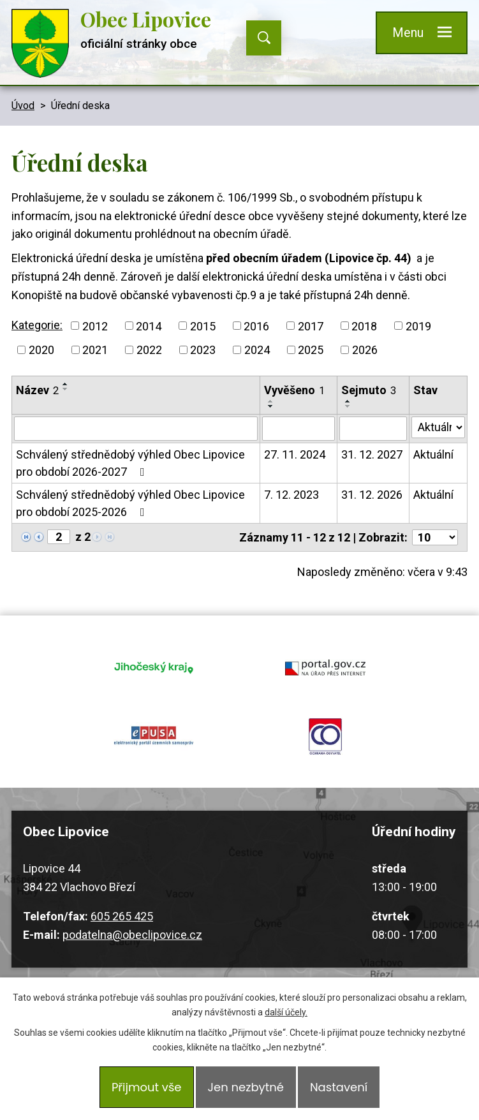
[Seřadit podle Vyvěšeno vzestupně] (271, 401)
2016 (256, 325)
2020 (41, 350)
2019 (418, 325)
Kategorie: (37, 325)
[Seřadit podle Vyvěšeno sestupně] (271, 406)
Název (37, 390)
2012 (95, 325)
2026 (365, 350)
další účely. (286, 1012)
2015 (203, 325)
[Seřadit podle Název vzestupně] (66, 384)
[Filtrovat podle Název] (136, 428)
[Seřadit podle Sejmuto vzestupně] (348, 401)
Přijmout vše (147, 1087)
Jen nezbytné (246, 1087)
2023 (203, 350)
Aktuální (433, 454)
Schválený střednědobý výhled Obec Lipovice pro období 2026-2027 (130, 463)
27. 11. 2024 (294, 454)
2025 (310, 350)
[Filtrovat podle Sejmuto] (373, 428)
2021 (95, 350)
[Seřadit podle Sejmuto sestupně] (348, 406)
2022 (149, 350)
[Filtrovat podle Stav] (438, 427)
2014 (148, 325)
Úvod (22, 105)
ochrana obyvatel (325, 736)
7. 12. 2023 (291, 494)
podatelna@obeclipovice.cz (132, 934)
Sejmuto (368, 390)
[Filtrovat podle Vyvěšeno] (298, 428)
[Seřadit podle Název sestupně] (66, 389)
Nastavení (338, 1087)
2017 (310, 325)
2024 (257, 350)
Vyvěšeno (294, 390)
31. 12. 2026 (371, 494)
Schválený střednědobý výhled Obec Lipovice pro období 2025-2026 (130, 503)
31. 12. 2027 (371, 454)
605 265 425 (122, 916)
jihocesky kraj (154, 667)
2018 (364, 325)
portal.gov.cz (325, 667)
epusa (154, 736)
